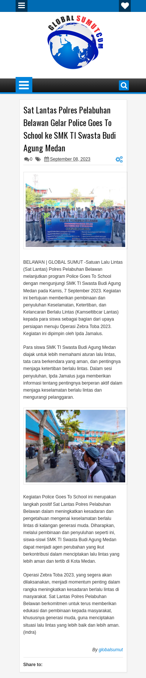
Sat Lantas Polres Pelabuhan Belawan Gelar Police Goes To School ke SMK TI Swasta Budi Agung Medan (69, 128)
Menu (21, 6)
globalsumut (111, 649)
